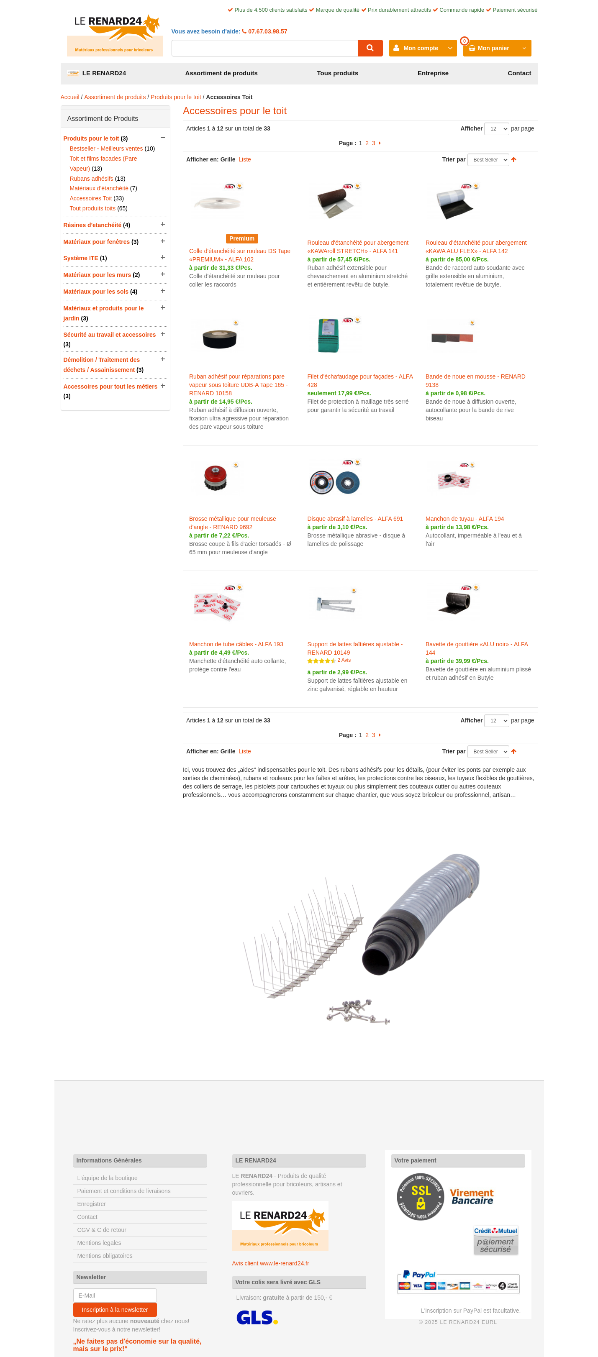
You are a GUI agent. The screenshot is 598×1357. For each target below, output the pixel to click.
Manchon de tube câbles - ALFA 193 (236, 644)
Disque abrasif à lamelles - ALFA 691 (355, 518)
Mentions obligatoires (105, 1255)
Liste (245, 159)
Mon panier (493, 48)
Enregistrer (91, 1204)
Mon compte (421, 48)
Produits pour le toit (176, 97)
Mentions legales (99, 1242)
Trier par (454, 159)
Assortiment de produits (221, 73)
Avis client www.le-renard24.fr (270, 1263)
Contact (519, 73)
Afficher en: (202, 159)
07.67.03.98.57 (266, 31)
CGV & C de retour (102, 1229)
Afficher (472, 128)
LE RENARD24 (96, 73)
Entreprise (433, 73)
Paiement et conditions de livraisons (124, 1191)
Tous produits (337, 73)
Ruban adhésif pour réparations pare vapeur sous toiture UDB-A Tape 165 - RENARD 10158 (238, 385)
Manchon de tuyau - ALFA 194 (465, 518)
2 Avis (344, 660)
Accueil (70, 97)
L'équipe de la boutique (107, 1178)
